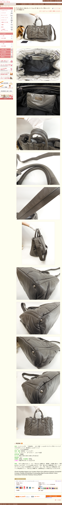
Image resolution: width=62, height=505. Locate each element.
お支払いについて (49, 497)
